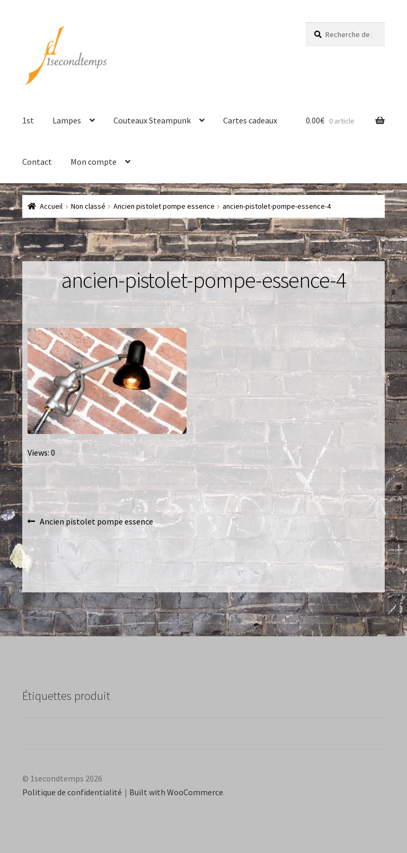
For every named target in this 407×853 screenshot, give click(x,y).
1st (28, 120)
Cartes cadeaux (250, 120)
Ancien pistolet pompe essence (164, 206)
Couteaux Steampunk (152, 120)
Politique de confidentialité (72, 792)
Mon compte (93, 161)
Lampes (66, 120)
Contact (37, 161)
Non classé (88, 206)
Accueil (51, 206)
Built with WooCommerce (176, 792)
